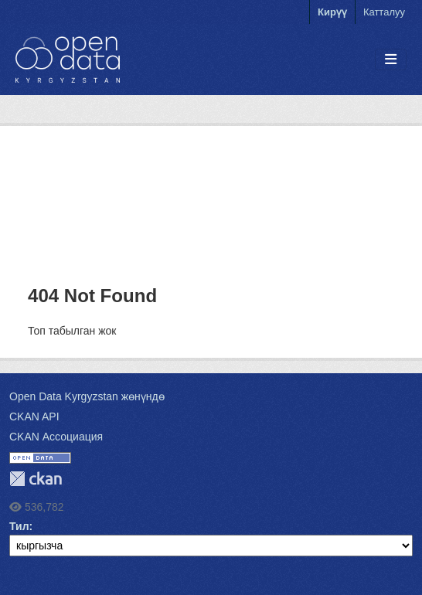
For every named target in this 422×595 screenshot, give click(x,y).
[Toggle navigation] (391, 60)
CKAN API (34, 416)
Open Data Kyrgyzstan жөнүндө (87, 396)
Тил (19, 526)
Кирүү (332, 12)
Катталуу (384, 12)
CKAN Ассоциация (56, 436)
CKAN (35, 479)
